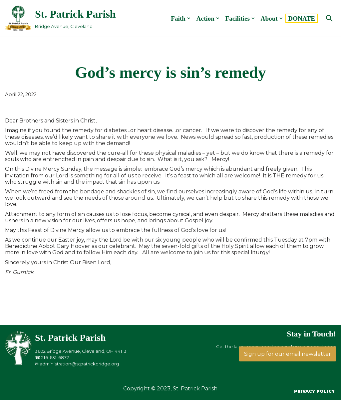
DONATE (301, 18)
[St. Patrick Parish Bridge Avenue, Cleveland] (60, 18)
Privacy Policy (314, 391)
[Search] (329, 18)
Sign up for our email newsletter (287, 354)
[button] (188, 18)
